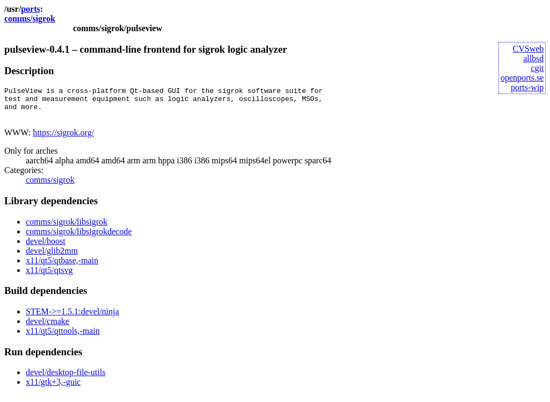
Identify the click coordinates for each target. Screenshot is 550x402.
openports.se (522, 77)
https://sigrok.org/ (63, 138)
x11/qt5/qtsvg (49, 276)
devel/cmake (47, 327)
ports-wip (527, 87)
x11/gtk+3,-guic (53, 388)
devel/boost (46, 247)
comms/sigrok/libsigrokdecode (79, 237)
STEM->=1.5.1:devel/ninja (72, 317)
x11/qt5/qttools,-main (63, 337)
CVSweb (528, 48)
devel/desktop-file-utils (65, 378)
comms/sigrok (29, 18)
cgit (537, 68)
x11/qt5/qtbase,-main (62, 266)
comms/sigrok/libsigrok (66, 228)
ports (30, 8)
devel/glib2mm (52, 257)
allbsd (533, 58)
